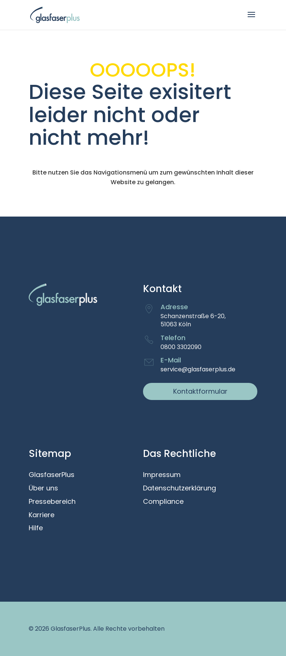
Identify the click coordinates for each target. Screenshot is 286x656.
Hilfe (36, 528)
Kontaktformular (200, 391)
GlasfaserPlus (51, 475)
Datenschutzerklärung (179, 488)
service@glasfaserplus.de (198, 369)
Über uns (43, 488)
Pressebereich (52, 502)
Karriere (41, 515)
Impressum (162, 475)
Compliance (163, 502)
